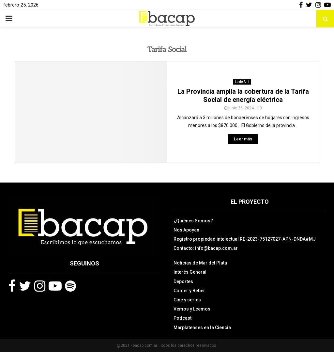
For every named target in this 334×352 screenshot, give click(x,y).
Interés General (190, 272)
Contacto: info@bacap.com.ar (206, 248)
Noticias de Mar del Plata (200, 262)
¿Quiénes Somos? (193, 220)
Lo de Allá (242, 82)
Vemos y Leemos (192, 309)
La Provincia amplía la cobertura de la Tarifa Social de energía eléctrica (243, 96)
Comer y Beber (189, 290)
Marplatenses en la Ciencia (202, 327)
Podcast (182, 318)
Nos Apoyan (186, 229)
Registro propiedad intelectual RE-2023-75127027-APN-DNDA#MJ (245, 239)
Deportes (183, 281)
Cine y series (187, 299)
